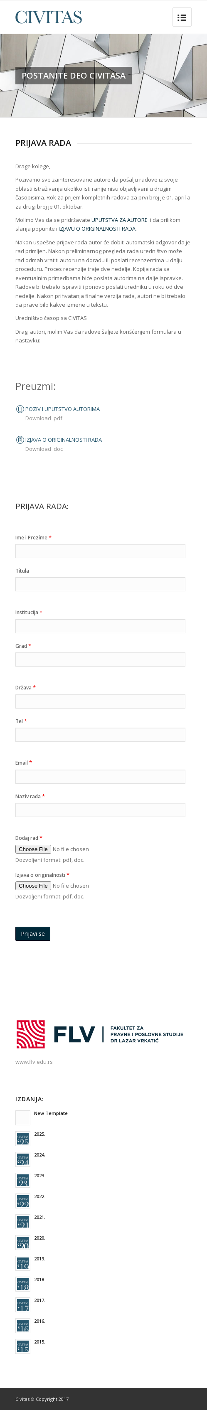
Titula (22, 570)
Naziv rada (30, 796)
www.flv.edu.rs (34, 1061)
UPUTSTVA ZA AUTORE (119, 220)
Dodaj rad (28, 838)
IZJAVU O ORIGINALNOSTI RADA (97, 228)
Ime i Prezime (33, 537)
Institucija (28, 612)
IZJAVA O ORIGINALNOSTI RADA (63, 439)
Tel (21, 721)
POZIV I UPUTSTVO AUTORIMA (62, 409)
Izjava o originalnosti (42, 874)
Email (23, 762)
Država (25, 687)
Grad (23, 646)
